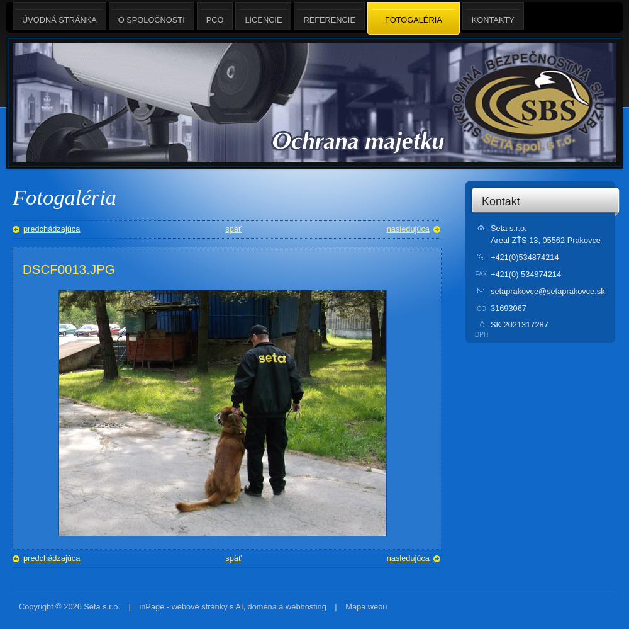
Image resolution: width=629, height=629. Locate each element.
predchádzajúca (51, 229)
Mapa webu (366, 606)
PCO (215, 16)
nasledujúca (408, 229)
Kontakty (493, 16)
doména (262, 606)
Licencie (263, 16)
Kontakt (501, 201)
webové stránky (200, 606)
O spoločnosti (151, 16)
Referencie (329, 16)
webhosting (306, 606)
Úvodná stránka (59, 16)
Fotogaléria (413, 19)
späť (233, 229)
